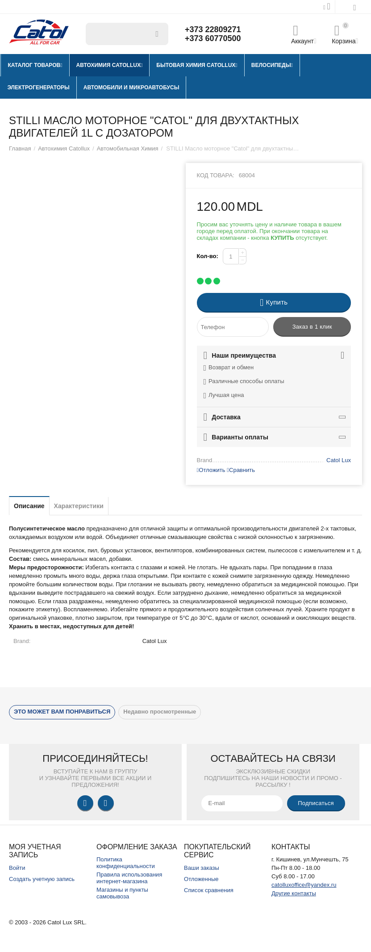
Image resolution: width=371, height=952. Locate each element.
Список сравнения (208, 890)
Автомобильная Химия (127, 148)
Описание (29, 505)
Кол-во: (207, 256)
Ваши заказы (201, 867)
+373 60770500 (213, 38)
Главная (20, 148)
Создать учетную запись (42, 879)
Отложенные (201, 879)
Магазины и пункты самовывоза (122, 893)
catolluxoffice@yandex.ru (303, 884)
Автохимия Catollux (64, 148)
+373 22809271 (213, 29)
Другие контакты (293, 893)
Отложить (211, 470)
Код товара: (215, 175)
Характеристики (79, 505)
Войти (17, 867)
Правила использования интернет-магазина (129, 878)
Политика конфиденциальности (125, 862)
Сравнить (241, 470)
